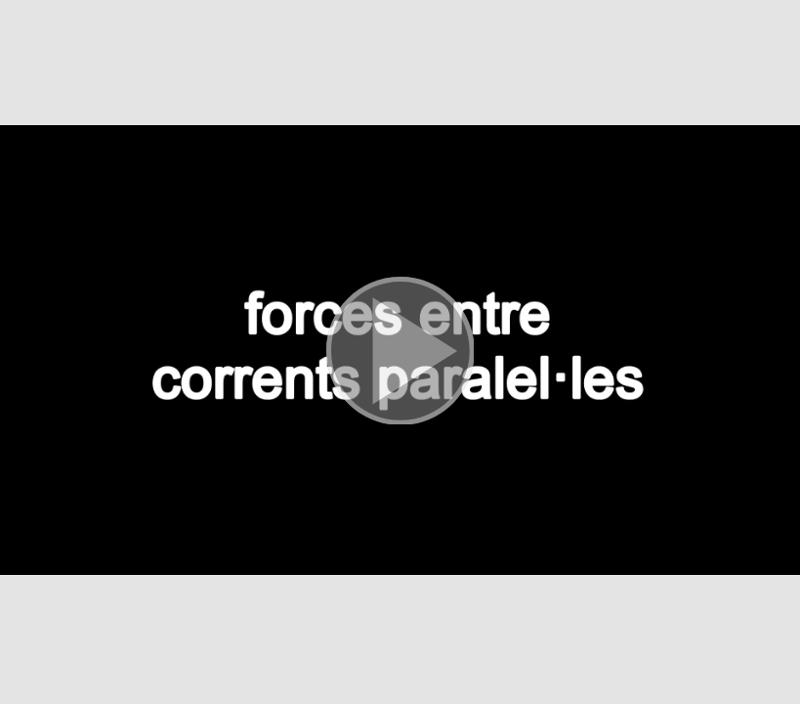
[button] (400, 352)
